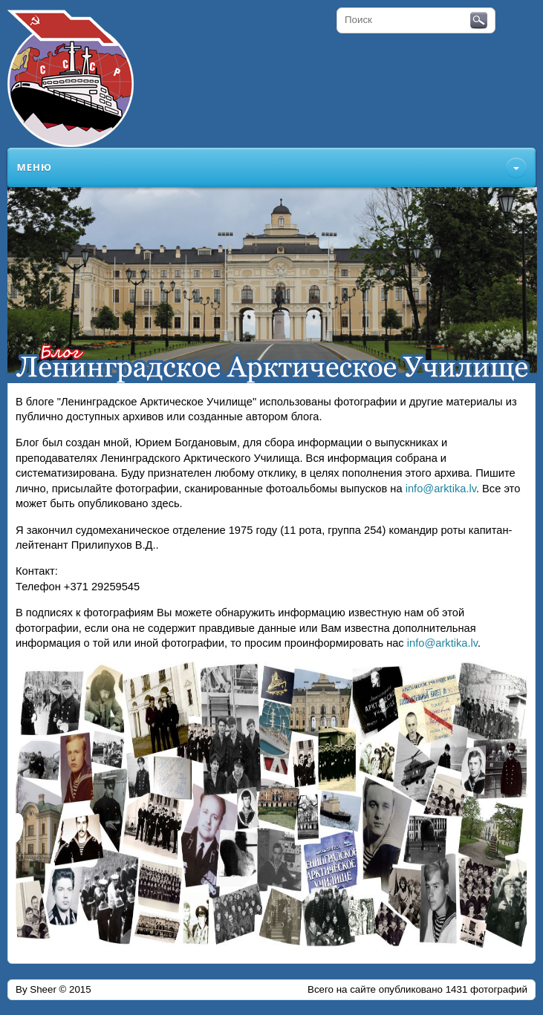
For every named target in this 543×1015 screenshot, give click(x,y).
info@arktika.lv (441, 489)
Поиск (478, 21)
